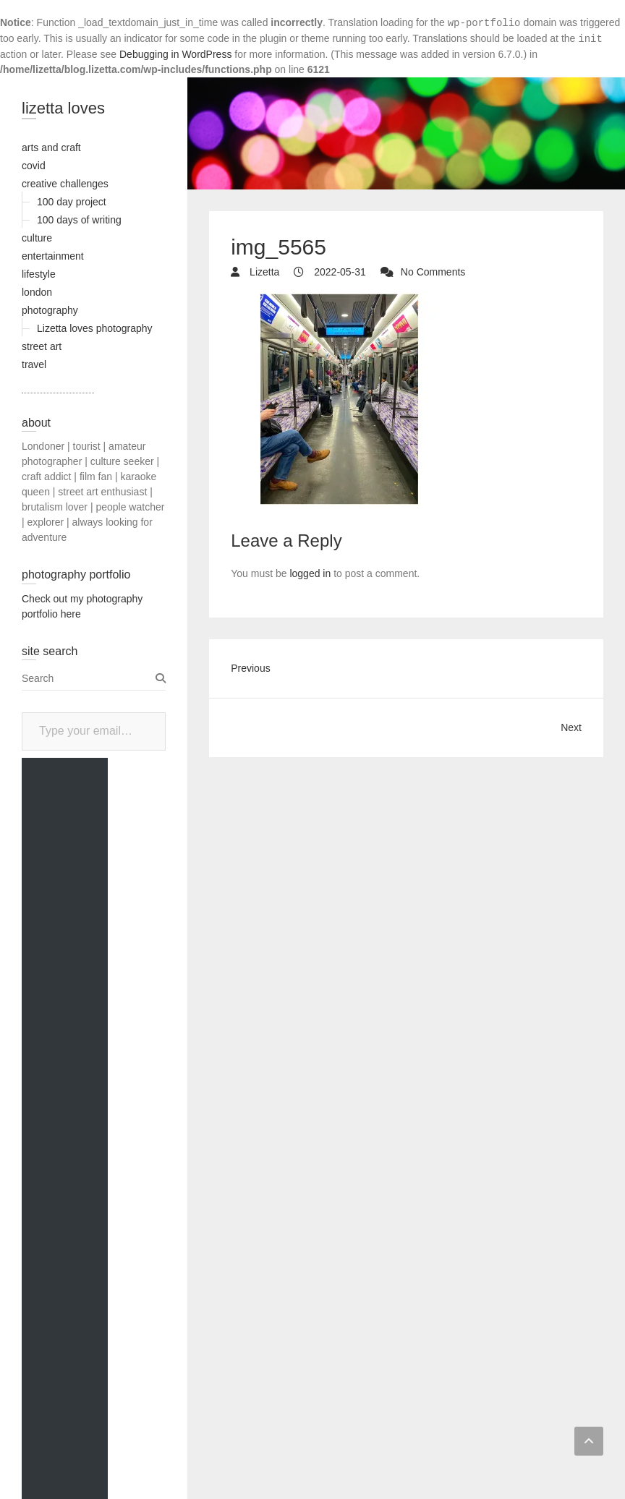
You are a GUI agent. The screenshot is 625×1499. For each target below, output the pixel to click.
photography (50, 310)
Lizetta (263, 272)
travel (34, 364)
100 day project (71, 202)
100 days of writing (79, 220)
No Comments (433, 272)
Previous (250, 668)
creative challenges (65, 183)
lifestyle (39, 274)
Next (571, 727)
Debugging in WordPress (175, 54)
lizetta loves (63, 108)
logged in (310, 573)
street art (41, 346)
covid (34, 165)
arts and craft (51, 147)
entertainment (53, 256)
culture (37, 238)
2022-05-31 (338, 272)
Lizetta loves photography (95, 328)
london (37, 292)
